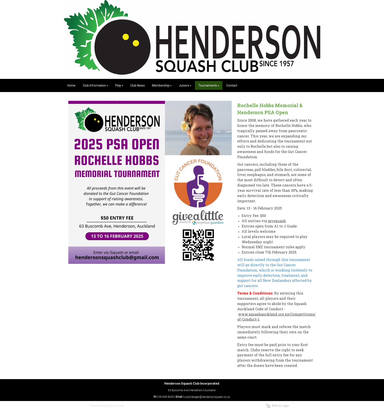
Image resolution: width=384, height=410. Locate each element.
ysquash (278, 220)
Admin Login (277, 405)
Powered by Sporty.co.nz (107, 405)
